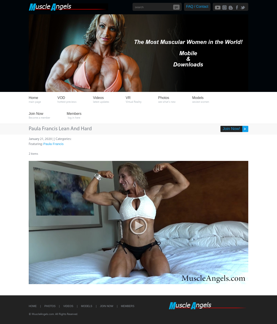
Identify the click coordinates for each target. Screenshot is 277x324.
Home (33, 306)
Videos (68, 306)
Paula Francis (53, 144)
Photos (49, 306)
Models (86, 306)
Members (128, 306)
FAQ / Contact (197, 6)
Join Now (106, 306)
